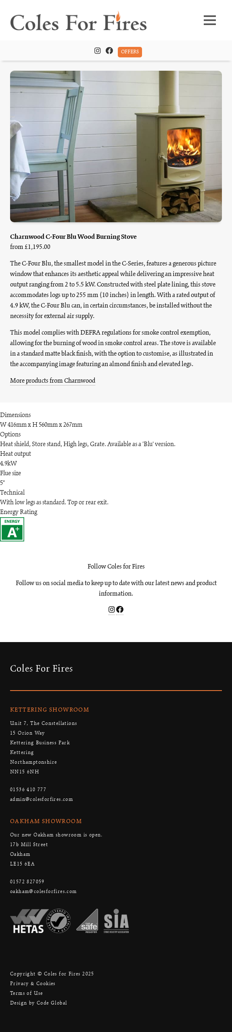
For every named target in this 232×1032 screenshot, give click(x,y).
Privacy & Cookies (33, 984)
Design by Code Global (38, 1003)
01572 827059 (27, 882)
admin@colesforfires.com (41, 799)
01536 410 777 (28, 790)
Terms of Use (26, 993)
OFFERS (130, 52)
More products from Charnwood (52, 381)
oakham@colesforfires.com (43, 892)
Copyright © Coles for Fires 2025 (52, 974)
